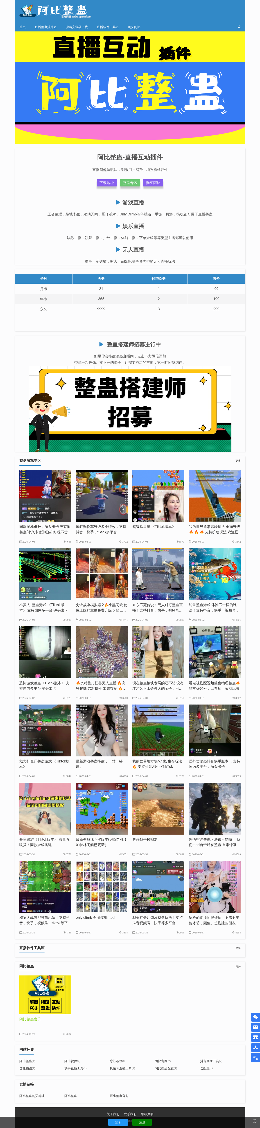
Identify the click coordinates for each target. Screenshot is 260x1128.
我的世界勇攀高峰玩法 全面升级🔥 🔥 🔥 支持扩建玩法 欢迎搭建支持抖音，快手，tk (214, 532)
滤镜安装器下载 (77, 27)
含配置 (206, 1068)
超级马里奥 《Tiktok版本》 (154, 527)
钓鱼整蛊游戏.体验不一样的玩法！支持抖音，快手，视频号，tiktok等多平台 (214, 610)
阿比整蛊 (27, 1061)
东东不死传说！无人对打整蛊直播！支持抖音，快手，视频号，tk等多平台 (158, 610)
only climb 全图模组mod (95, 917)
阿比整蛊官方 (119, 1096)
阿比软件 (72, 1061)
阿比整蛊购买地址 (32, 1096)
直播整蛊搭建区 (46, 27)
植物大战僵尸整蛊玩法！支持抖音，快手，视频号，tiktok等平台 (44, 923)
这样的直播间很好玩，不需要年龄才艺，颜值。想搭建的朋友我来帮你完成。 (214, 923)
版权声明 (147, 1114)
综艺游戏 (118, 1061)
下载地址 (106, 183)
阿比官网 (163, 1061)
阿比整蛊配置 (166, 1068)
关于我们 (113, 1114)
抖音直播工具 (211, 1061)
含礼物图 (27, 1068)
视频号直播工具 (122, 1068)
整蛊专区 (130, 183)
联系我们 (130, 1114)
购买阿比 (134, 27)
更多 (238, 460)
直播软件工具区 (108, 27)
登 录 (118, 1122)
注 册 (142, 1122)
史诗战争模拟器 (145, 839)
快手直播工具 (75, 1068)
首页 (22, 27)
